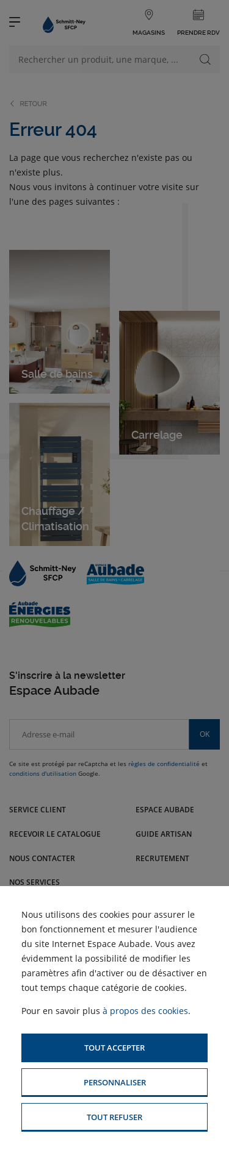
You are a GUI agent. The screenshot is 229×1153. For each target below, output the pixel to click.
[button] (114, 1048)
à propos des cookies (145, 1010)
